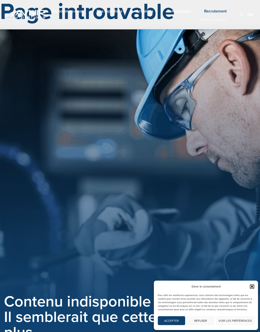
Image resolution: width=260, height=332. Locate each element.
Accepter (171, 321)
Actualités (144, 11)
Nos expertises (109, 11)
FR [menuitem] (249, 15)
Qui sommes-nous (67, 11)
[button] (252, 287)
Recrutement (215, 11)
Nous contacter (213, 19)
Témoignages (179, 11)
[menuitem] (251, 14)
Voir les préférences (235, 321)
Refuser (200, 321)
